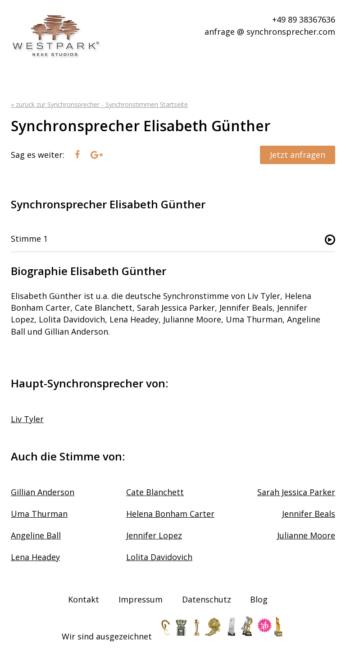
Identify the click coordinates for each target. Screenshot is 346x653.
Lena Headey (35, 557)
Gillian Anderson (42, 492)
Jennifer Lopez (154, 535)
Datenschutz (206, 599)
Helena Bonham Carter (170, 513)
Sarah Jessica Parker (296, 492)
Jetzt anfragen (297, 154)
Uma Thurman (39, 513)
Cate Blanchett (155, 492)
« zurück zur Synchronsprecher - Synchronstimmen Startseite (99, 104)
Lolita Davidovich (159, 557)
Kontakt (83, 599)
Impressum (140, 599)
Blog (259, 599)
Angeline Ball (36, 535)
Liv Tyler (27, 419)
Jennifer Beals (308, 513)
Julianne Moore (306, 535)
